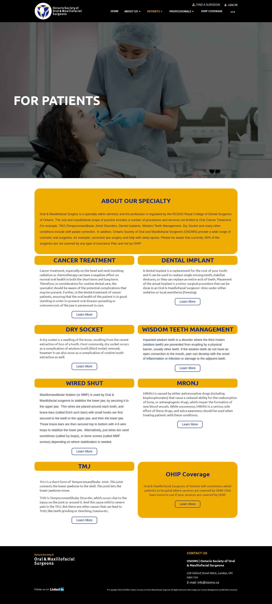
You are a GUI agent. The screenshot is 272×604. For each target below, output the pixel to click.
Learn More (84, 314)
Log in (232, 5)
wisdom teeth (153, 344)
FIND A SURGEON (206, 4)
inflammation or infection (163, 358)
